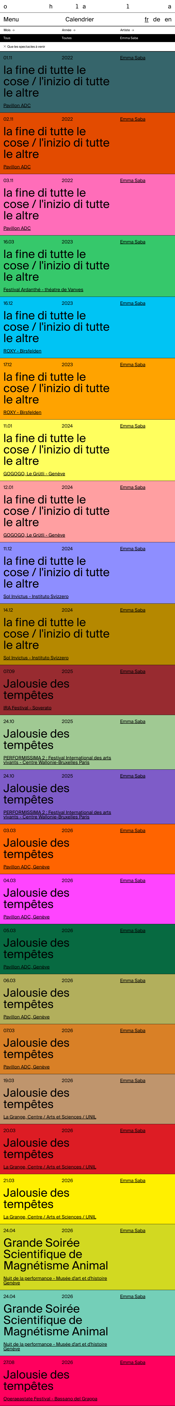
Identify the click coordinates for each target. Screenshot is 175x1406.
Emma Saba (132, 58)
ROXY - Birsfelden (22, 351)
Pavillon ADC (17, 106)
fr (147, 20)
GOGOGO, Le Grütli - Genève (34, 474)
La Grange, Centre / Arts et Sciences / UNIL (49, 1117)
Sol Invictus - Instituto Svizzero (36, 597)
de (156, 20)
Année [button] (66, 30)
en (168, 20)
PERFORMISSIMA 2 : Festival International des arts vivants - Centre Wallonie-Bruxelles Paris (57, 760)
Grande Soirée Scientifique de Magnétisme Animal (55, 1255)
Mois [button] (7, 30)
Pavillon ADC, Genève (26, 867)
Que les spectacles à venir (26, 46)
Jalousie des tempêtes (36, 690)
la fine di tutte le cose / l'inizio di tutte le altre (56, 82)
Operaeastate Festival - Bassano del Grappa (50, 1399)
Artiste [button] (125, 30)
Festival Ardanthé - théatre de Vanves (43, 290)
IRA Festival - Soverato (27, 708)
